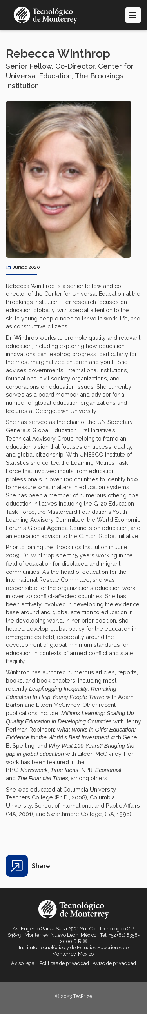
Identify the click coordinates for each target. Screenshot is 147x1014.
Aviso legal (23, 963)
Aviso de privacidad (114, 963)
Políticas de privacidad (64, 963)
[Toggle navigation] (133, 15)
